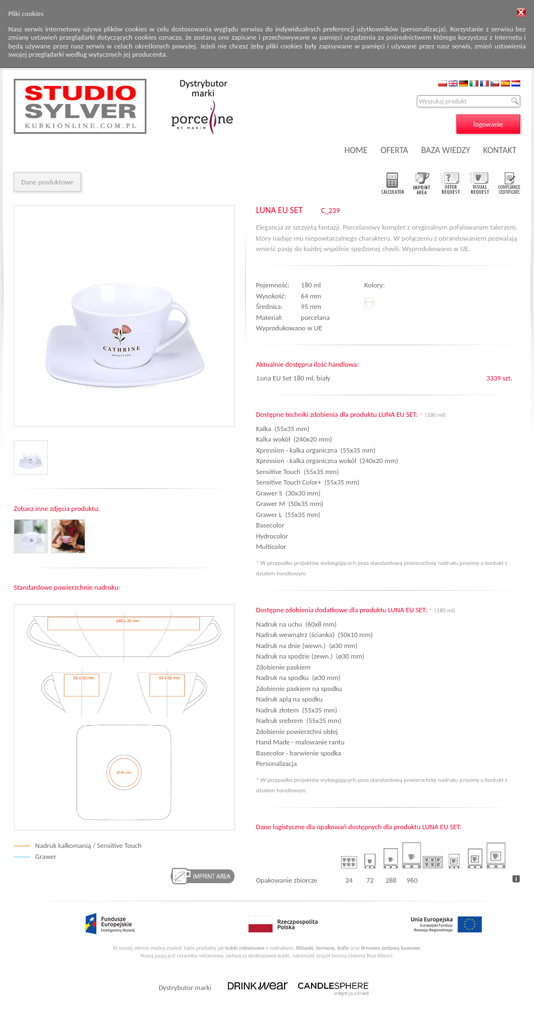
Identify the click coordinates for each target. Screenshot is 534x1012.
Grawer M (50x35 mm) (289, 503)
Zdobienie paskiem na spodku (299, 688)
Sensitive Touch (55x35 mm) (297, 471)
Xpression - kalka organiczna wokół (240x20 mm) (327, 460)
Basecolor (271, 525)
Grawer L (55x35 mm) (288, 514)
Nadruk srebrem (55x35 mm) (298, 720)
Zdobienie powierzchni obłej (296, 731)
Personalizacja (276, 763)
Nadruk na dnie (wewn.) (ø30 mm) (306, 645)
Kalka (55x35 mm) (282, 429)
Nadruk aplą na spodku (289, 699)
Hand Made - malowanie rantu (300, 742)
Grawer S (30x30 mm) (288, 493)
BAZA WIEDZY (445, 150)
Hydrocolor (273, 536)
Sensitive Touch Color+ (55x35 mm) (307, 482)
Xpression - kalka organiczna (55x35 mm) (315, 450)
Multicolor (273, 546)
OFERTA (394, 150)
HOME (356, 150)
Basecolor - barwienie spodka (298, 753)
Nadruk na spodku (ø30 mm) (298, 677)
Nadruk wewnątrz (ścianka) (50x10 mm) (314, 634)
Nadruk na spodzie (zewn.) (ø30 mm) (310, 656)
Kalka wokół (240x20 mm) (294, 439)
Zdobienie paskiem (283, 667)
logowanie (488, 124)
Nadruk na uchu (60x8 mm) (296, 624)
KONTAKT (499, 150)
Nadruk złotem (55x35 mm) (296, 710)
